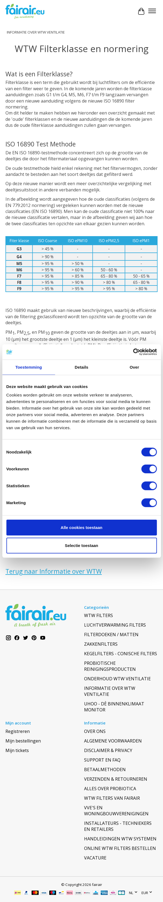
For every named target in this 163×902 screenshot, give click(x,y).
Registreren (17, 731)
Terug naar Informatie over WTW (53, 571)
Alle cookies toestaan (81, 527)
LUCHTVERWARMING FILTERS (115, 625)
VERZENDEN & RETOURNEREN (115, 779)
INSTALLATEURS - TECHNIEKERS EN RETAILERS (118, 826)
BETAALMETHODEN (105, 769)
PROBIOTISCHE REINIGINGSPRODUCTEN (110, 666)
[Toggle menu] (152, 11)
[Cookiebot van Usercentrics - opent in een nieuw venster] (133, 352)
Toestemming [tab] (28, 367)
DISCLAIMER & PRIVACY (108, 750)
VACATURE (95, 858)
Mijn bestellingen (23, 741)
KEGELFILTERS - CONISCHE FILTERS (120, 654)
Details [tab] (81, 367)
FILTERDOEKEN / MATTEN (111, 635)
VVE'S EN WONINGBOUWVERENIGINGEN (116, 811)
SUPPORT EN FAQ (102, 760)
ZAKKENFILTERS (101, 644)
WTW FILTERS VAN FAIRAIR (112, 798)
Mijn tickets (17, 750)
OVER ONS (95, 731)
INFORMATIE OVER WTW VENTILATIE (36, 32)
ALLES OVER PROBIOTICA (110, 789)
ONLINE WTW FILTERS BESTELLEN (120, 848)
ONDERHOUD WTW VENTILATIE (117, 679)
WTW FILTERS (98, 615)
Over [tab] (134, 367)
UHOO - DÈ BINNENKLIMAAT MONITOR (114, 707)
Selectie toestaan (81, 545)
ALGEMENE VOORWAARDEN (113, 741)
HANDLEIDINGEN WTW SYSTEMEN (120, 839)
